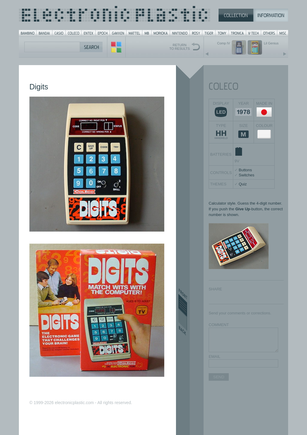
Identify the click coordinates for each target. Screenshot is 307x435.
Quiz (243, 184)
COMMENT (219, 324)
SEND (218, 377)
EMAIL (214, 356)
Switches (246, 175)
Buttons (245, 170)
